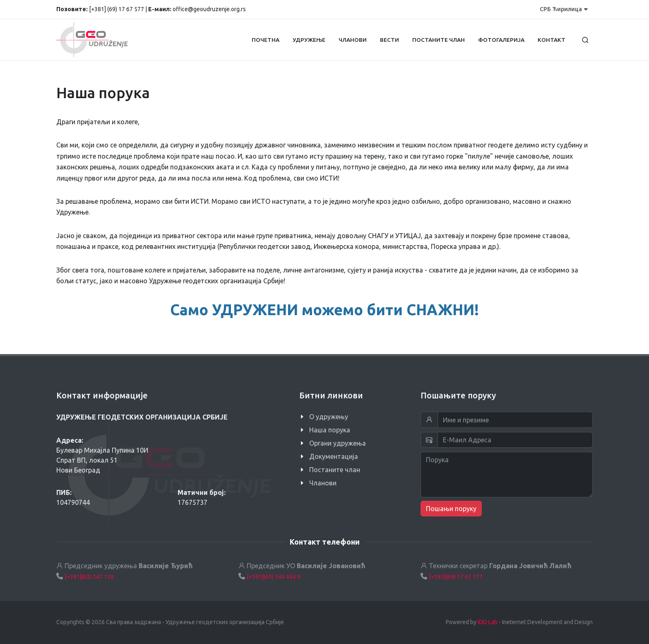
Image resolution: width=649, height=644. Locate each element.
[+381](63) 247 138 (89, 576)
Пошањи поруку (451, 508)
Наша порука (329, 430)
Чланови (323, 483)
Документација (333, 456)
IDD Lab (488, 622)
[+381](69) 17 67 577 (456, 576)
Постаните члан (334, 469)
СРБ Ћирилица (564, 9)
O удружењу (328, 416)
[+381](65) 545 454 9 (273, 576)
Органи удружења (337, 443)
